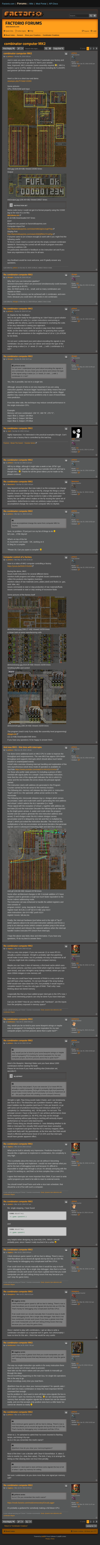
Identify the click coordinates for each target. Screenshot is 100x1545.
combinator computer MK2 (25, 43)
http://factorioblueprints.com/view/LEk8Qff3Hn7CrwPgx (30, 234)
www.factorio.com (12, 27)
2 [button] (90, 48)
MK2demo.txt (13, 215)
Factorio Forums (23, 23)
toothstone (75, 1019)
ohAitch (74, 1201)
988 (77, 963)
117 (77, 62)
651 (77, 448)
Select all (19, 1213)
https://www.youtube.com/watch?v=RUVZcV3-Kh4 (36, 769)
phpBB (43, 1536)
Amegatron (75, 1291)
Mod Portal (41, 3)
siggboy (74, 954)
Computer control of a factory (18, 557)
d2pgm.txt (11, 734)
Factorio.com (8, 3)
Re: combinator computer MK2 (18, 274)
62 (77, 1300)
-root (73, 439)
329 (77, 283)
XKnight (74, 274)
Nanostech (75, 481)
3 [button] (93, 48)
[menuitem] (20, 31)
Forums (22, 3)
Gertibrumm (75, 1354)
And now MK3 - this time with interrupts (23, 747)
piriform (74, 53)
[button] (96, 48)
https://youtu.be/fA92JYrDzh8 (19, 566)
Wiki (31, 3)
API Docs (53, 3)
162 (77, 1363)
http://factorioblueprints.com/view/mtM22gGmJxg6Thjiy (30, 229)
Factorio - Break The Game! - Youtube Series (19, 443)
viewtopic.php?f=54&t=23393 (19, 81)
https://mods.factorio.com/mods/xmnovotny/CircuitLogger (30, 1503)
